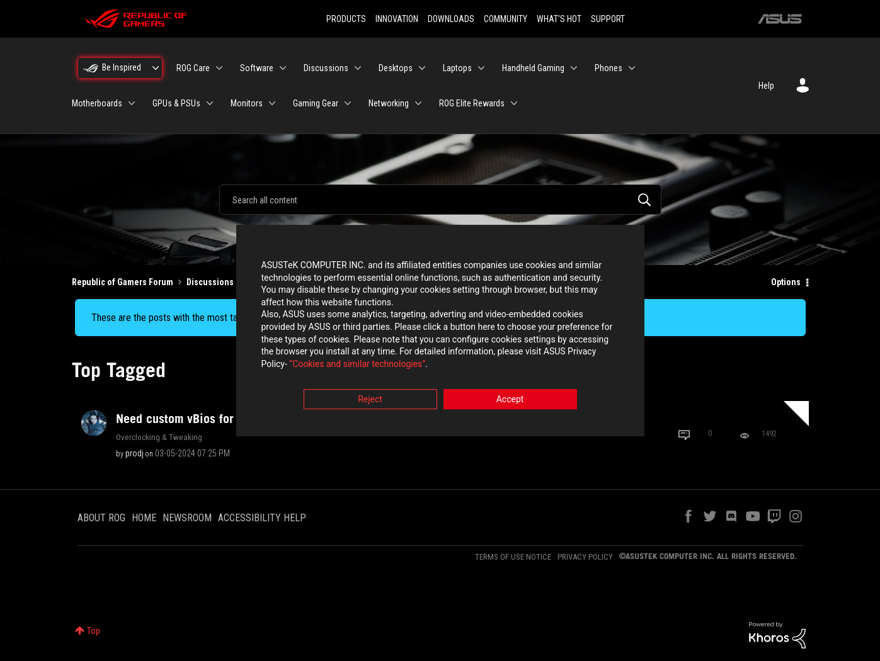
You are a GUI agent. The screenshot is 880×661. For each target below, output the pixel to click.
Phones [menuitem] (608, 68)
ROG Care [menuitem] (193, 68)
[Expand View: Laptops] (481, 68)
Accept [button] (510, 400)
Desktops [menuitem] (396, 68)
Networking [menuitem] (389, 103)
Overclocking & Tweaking (159, 437)
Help (766, 86)
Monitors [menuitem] (247, 103)
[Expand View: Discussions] (357, 68)
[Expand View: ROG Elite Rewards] (514, 103)
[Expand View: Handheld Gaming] (574, 68)
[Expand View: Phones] (632, 68)
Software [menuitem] (256, 68)
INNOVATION (396, 19)
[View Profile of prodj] (134, 453)
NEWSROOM (187, 518)
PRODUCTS (346, 19)
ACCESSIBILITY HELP (262, 518)
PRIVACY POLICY (585, 557)
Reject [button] (370, 400)
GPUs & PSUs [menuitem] (176, 103)
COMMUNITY (505, 19)
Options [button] (786, 282)
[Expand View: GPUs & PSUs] (209, 103)
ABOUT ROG (101, 518)
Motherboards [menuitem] (97, 103)
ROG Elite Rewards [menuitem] (472, 103)
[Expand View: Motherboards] (131, 103)
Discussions (210, 282)
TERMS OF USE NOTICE (513, 557)
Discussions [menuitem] (326, 68)
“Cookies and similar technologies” (357, 364)
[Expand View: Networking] (418, 103)
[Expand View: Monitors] (272, 103)
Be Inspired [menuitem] (121, 67)
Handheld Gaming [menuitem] (533, 68)
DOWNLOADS (451, 19)
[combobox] (440, 199)
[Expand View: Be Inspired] (155, 68)
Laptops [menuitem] (457, 68)
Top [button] (93, 631)
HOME (144, 518)
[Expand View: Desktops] (422, 68)
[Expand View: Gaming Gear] (347, 103)
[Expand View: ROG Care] (219, 68)
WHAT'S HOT (559, 19)
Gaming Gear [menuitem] (315, 103)
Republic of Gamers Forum (122, 282)
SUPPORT (608, 19)
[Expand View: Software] (283, 68)
